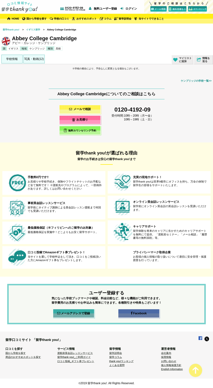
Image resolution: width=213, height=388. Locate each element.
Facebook (139, 313)
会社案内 (166, 353)
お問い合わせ (168, 361)
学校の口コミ (61, 18)
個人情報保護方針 (171, 365)
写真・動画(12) (34, 58)
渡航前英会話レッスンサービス (75, 353)
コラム (107, 18)
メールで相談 (80, 109)
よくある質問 (117, 365)
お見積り (80, 119)
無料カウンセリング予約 (80, 130)
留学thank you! (11, 29)
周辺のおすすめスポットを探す (23, 357)
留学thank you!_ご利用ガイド (74, 357)
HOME (15, 18)
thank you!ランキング (121, 361)
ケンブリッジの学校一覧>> (196, 80)
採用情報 (166, 357)
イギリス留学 (33, 29)
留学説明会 (125, 18)
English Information (172, 369)
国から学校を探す (36, 18)
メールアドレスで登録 (73, 313)
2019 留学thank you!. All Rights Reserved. (107, 383)
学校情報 (12, 58)
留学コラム (115, 357)
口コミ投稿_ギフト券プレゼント (75, 361)
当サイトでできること (151, 18)
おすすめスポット (86, 18)
